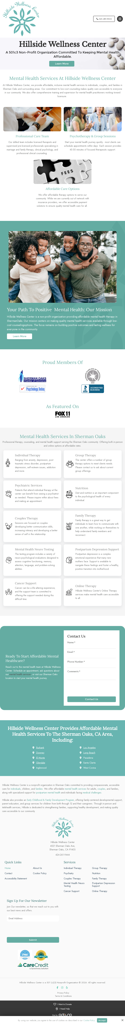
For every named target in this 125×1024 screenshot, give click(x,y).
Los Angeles (89, 751)
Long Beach (89, 756)
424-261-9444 (103, 19)
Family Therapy (86, 515)
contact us (88, 467)
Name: (71, 646)
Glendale (40, 766)
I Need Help (65, 1012)
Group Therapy (85, 455)
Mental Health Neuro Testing (35, 552)
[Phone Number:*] (91, 670)
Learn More (19, 336)
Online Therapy (86, 590)
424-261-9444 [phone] (62, 858)
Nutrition (81, 488)
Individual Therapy (28, 455)
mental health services (20, 678)
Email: (71, 656)
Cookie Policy (89, 1020)
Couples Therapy (26, 518)
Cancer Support (26, 587)
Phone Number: (76, 665)
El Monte (40, 761)
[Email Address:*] (33, 922)
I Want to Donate (64, 1008)
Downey (40, 756)
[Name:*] (91, 650)
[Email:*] (91, 660)
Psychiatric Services (29, 485)
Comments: (73, 675)
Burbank (40, 751)
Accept (102, 1020)
